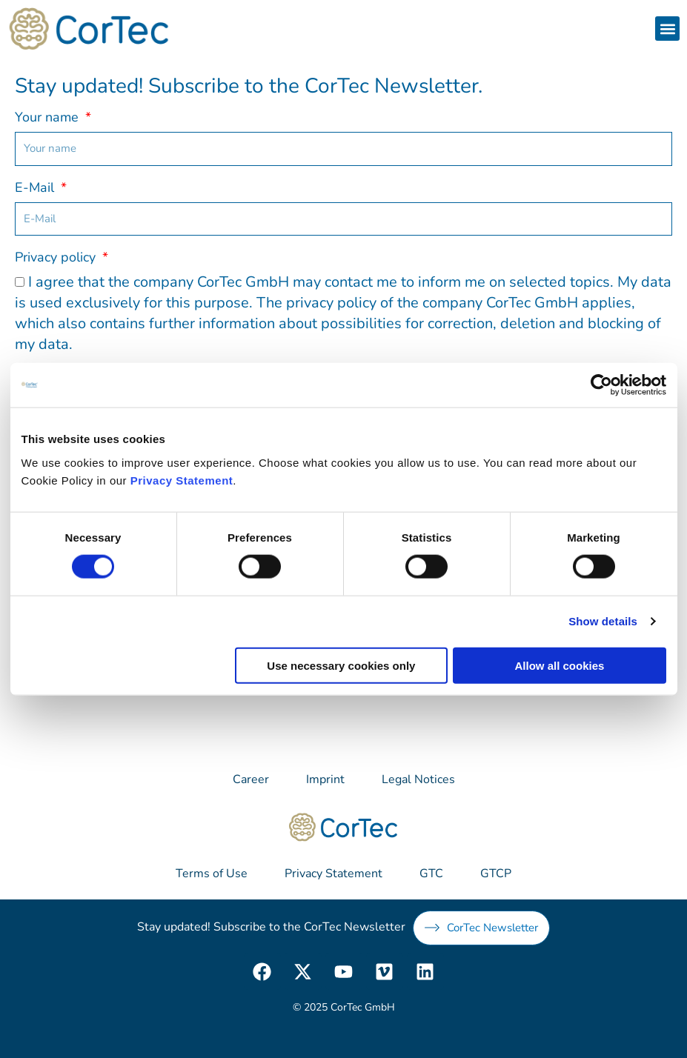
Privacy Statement (181, 479)
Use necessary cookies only (341, 665)
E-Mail (36, 187)
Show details (602, 621)
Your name (48, 117)
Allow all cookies (560, 665)
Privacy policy (57, 257)
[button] (667, 28)
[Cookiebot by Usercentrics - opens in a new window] (601, 385)
